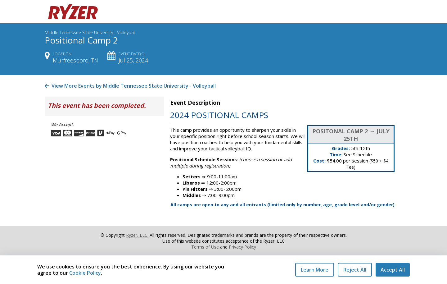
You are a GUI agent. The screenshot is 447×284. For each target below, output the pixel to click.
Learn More (314, 269)
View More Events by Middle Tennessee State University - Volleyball (130, 85)
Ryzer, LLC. (137, 235)
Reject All (354, 269)
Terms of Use (205, 247)
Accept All (393, 269)
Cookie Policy (85, 272)
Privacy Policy (242, 247)
